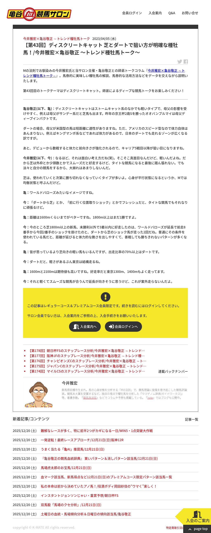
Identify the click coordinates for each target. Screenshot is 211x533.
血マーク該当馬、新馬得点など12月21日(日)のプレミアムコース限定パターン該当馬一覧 (106, 476)
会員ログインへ (123, 326)
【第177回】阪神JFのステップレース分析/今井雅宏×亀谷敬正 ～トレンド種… (86, 355)
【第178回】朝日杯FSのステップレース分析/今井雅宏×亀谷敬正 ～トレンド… (86, 350)
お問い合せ (190, 12)
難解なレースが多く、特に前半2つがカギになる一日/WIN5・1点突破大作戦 (97, 430)
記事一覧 (191, 419)
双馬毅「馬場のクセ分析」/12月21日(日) (71, 504)
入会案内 (155, 12)
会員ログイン (132, 12)
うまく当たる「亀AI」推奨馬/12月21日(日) (72, 449)
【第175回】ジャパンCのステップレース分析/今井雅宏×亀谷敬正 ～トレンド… (87, 365)
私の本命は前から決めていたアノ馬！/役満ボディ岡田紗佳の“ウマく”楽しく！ (99, 486)
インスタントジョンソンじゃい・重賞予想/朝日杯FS (79, 495)
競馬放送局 (90, 397)
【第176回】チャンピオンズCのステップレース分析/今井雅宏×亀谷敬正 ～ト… (87, 360)
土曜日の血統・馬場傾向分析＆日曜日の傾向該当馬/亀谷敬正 (86, 513)
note (150, 397)
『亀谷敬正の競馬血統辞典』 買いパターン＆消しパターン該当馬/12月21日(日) (99, 458)
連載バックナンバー (173, 371)
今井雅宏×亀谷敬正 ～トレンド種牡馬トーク (56, 38)
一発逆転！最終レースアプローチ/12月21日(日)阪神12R (82, 439)
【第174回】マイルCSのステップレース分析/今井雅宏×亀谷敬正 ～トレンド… (86, 371)
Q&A (171, 12)
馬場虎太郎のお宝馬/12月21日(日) (66, 467)
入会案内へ (85, 326)
